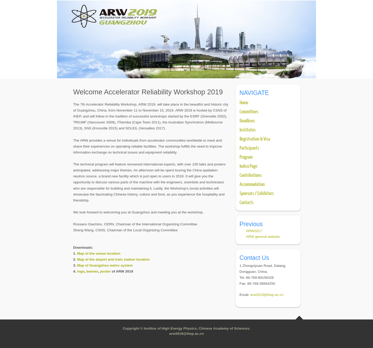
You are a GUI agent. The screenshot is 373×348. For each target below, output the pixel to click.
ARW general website (263, 237)
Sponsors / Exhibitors (257, 193)
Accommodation (252, 184)
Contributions (251, 175)
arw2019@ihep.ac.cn (266, 295)
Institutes (248, 129)
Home (244, 102)
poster (105, 271)
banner (92, 271)
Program (246, 157)
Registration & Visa (255, 138)
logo (81, 271)
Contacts (247, 202)
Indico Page (248, 166)
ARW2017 (254, 231)
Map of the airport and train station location (113, 259)
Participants (249, 147)
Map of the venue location (98, 253)
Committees (249, 111)
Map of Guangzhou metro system (105, 265)
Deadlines (247, 120)
